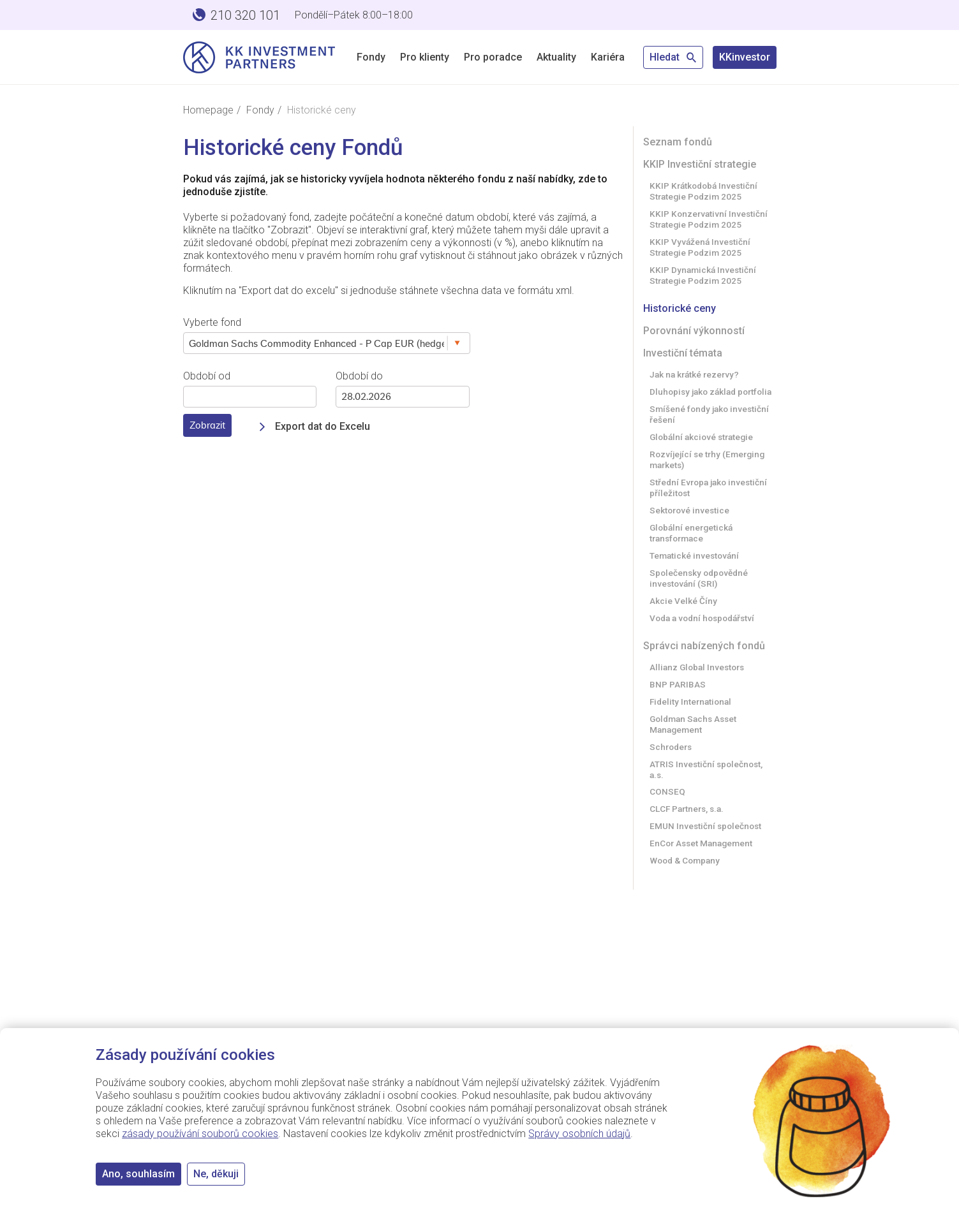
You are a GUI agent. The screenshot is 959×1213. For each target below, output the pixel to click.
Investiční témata (682, 353)
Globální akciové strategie (701, 437)
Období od (206, 376)
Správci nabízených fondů (704, 646)
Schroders (671, 747)
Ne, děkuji (216, 1174)
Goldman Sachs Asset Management (693, 724)
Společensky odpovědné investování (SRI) (699, 578)
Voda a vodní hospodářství (702, 618)
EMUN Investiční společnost (705, 826)
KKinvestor (744, 57)
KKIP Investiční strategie (699, 164)
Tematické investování (694, 555)
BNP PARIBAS (678, 684)
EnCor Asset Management (701, 843)
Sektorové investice (689, 510)
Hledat (673, 57)
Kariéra (608, 57)
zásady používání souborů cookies (200, 1134)
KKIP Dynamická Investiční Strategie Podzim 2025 (703, 275)
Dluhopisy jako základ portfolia (710, 391)
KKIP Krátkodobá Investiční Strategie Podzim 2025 (703, 191)
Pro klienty (424, 57)
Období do (359, 376)
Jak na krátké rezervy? (694, 374)
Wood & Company (685, 860)
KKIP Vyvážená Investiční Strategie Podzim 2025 (700, 247)
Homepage (208, 110)
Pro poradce (493, 57)
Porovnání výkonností (694, 331)
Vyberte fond (212, 322)
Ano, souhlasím (138, 1174)
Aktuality (556, 57)
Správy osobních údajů (579, 1134)
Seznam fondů (677, 142)
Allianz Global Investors (697, 667)
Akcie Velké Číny (683, 601)
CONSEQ (667, 791)
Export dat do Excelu (322, 426)
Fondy (371, 57)
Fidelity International (690, 701)
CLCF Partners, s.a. (687, 809)
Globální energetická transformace (691, 532)
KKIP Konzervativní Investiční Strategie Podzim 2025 (709, 219)
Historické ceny (679, 308)
